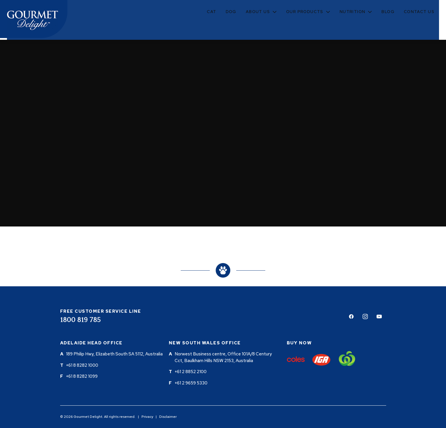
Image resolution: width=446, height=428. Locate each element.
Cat (211, 11)
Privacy (147, 416)
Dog (231, 11)
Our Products (304, 11)
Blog (388, 11)
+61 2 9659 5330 (191, 383)
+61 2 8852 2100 (191, 372)
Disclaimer (168, 416)
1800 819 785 (80, 320)
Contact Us (419, 11)
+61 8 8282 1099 (82, 376)
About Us (258, 11)
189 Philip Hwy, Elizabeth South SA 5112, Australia (114, 354)
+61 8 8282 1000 (82, 365)
